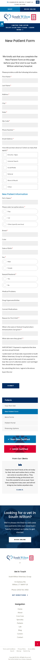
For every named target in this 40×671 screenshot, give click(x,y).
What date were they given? (12, 338)
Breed (5, 230)
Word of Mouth (10, 180)
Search (12, 651)
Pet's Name (7, 198)
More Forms (9, 417)
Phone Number (8, 130)
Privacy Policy (22, 649)
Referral (8, 174)
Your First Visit (10, 406)
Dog (6, 211)
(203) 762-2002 (20, 4)
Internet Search (10, 161)
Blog (20, 630)
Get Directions (19, 595)
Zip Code (6, 121)
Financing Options (12, 428)
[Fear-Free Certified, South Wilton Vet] (20, 442)
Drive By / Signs (10, 154)
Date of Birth (7, 248)
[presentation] (14, 377)
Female (7, 268)
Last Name (6, 85)
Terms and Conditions (9, 649)
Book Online (30, 9)
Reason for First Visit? (10, 318)
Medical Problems (9, 291)
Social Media (9, 167)
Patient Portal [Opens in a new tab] (10, 423)
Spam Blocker (7, 372)
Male (7, 261)
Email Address (8, 139)
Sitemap (19, 651)
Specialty (20, 619)
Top (37, 643)
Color (4, 239)
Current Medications (9, 309)
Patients (20, 623)
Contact (20, 637)
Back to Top (26, 651)
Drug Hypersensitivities (11, 300)
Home (20, 609)
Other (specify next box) (13, 224)
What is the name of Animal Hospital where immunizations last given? (17, 328)
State (4, 112)
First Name (6, 77)
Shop (10, 9)
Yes (6, 278)
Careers (20, 634)
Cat (6, 217)
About (20, 612)
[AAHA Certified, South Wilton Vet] (20, 452)
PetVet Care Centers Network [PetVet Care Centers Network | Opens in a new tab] (22, 659)
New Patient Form (11, 411)
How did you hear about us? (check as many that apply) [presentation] (19, 149)
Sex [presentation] (4, 257)
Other (7, 186)
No (6, 285)
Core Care (20, 616)
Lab (20, 627)
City (4, 103)
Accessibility (31, 649)
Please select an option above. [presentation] (13, 207)
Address (5, 94)
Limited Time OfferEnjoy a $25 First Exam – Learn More (20, 27)
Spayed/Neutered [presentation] (9, 274)
